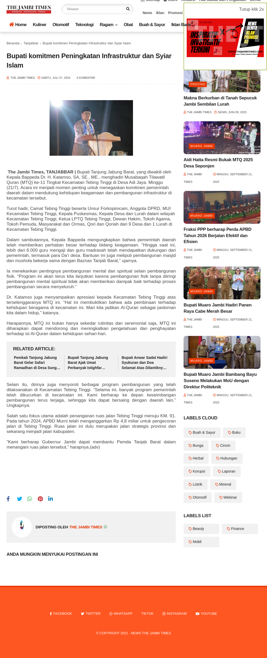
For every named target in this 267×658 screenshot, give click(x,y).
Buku (236, 432)
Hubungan (228, 458)
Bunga (198, 445)
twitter (93, 613)
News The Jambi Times (151, 633)
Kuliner (39, 24)
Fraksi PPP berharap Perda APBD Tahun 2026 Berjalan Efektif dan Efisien (217, 235)
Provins (197, 84)
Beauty (198, 529)
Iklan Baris (181, 24)
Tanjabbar (30, 43)
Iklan (160, 13)
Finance (237, 529)
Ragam (106, 24)
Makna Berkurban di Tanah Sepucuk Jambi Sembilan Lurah (220, 101)
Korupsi (199, 471)
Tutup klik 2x (251, 9)
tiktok (147, 613)
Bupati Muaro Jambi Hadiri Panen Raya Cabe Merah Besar (218, 308)
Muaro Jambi (201, 146)
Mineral (225, 484)
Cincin (225, 445)
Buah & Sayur (152, 24)
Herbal (198, 458)
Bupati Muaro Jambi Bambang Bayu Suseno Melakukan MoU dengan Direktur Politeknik (220, 380)
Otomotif (60, 24)
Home (17, 24)
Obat (128, 24)
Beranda (13, 43)
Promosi (175, 13)
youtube (209, 613)
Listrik (197, 484)
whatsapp (123, 613)
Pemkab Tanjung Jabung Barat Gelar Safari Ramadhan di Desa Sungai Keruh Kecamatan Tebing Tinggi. (37, 363)
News (147, 13)
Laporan (228, 471)
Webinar (230, 497)
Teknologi (84, 24)
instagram (176, 613)
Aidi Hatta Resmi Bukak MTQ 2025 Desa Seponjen (218, 162)
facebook (62, 613)
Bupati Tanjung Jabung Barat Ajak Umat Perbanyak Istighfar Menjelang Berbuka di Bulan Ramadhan (88, 363)
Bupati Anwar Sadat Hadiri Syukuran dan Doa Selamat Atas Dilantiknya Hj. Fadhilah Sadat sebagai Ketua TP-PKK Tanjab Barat (145, 363)
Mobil (197, 542)
